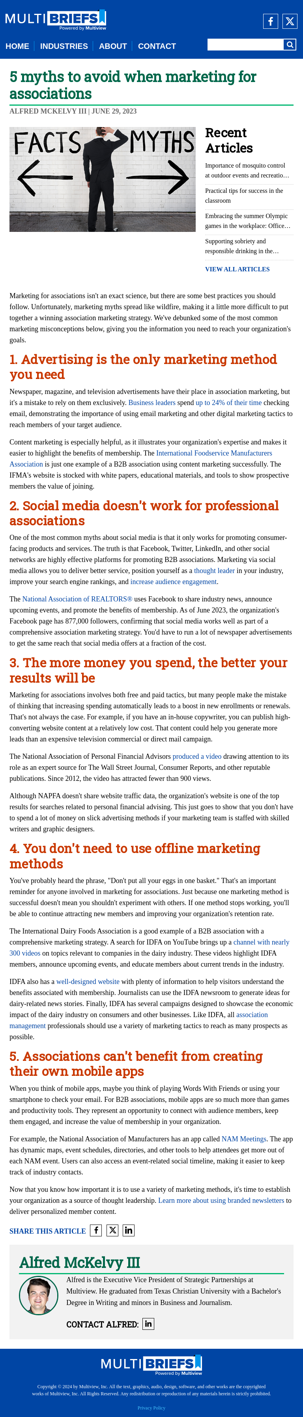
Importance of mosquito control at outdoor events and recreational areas (248, 171)
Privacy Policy (151, 1408)
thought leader (214, 571)
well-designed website (88, 982)
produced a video (196, 756)
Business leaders (152, 403)
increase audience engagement (173, 582)
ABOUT (113, 46)
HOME (17, 46)
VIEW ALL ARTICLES (237, 269)
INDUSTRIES (64, 46)
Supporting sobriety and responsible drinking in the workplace (239, 247)
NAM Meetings (244, 1139)
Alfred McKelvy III (48, 111)
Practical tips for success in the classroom (244, 195)
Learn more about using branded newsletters (221, 1200)
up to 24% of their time (229, 403)
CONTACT (157, 46)
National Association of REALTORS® (77, 599)
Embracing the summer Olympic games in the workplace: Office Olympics (246, 222)
